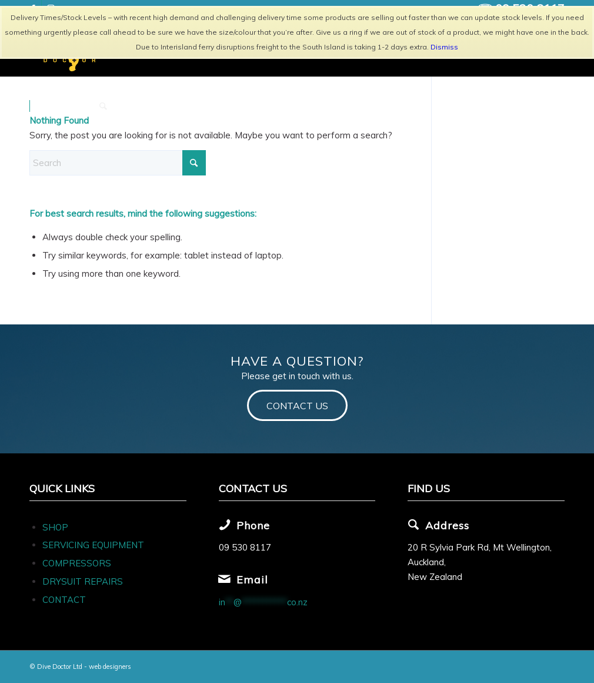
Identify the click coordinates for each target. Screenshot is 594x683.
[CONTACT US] (297, 405)
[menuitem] (60, 106)
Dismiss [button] (444, 46)
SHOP (55, 527)
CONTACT (64, 599)
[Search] (103, 106)
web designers (110, 666)
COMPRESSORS (78, 563)
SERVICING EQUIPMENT (93, 545)
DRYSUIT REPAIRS (82, 581)
